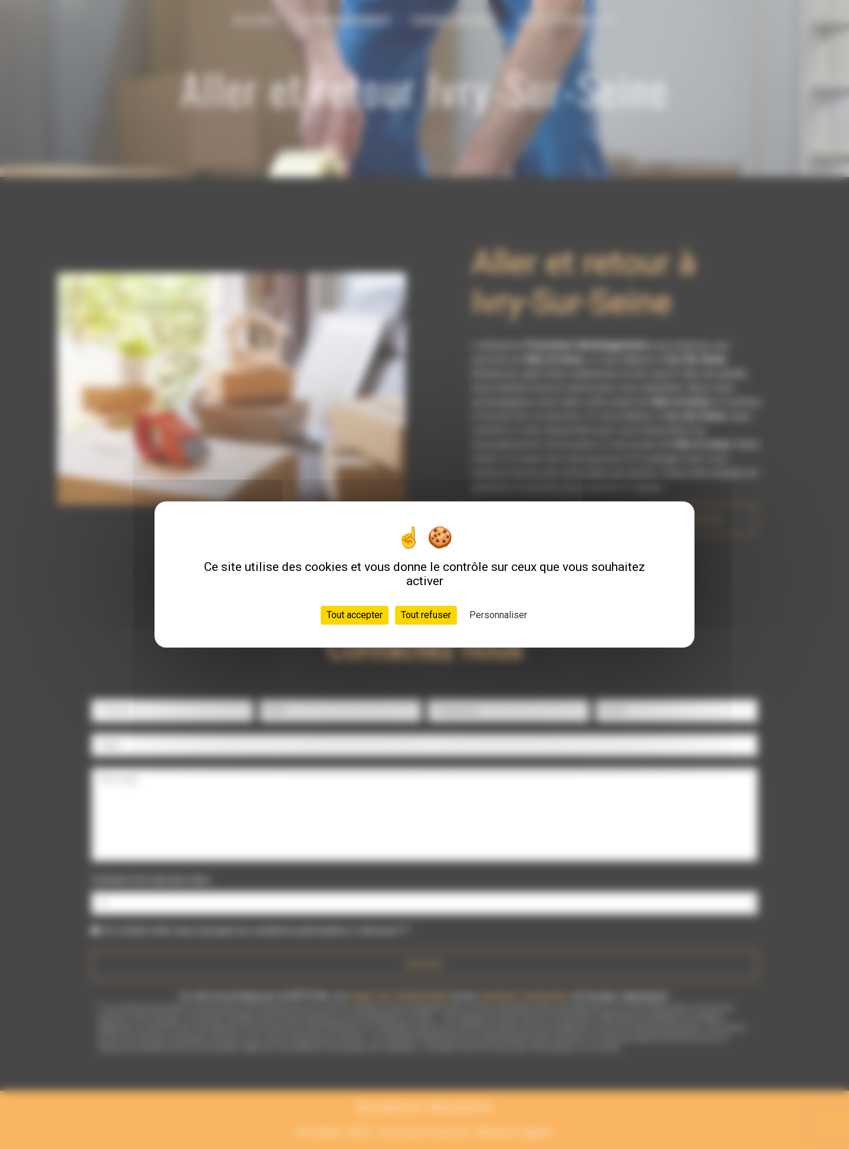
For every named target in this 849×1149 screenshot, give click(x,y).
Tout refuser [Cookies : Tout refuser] (426, 615)
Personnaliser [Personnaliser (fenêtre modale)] (498, 615)
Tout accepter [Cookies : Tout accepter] (355, 615)
